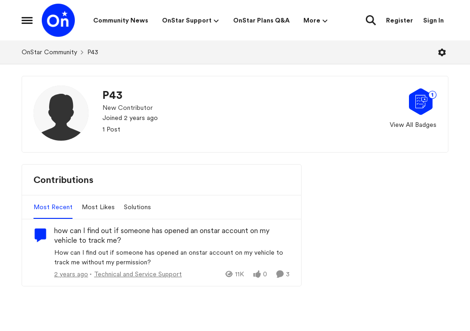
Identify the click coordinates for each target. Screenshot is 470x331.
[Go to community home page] (58, 20)
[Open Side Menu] (27, 20)
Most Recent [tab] (53, 207)
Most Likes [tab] (98, 207)
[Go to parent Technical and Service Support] (136, 274)
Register (399, 20)
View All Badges (413, 124)
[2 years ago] (71, 274)
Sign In (433, 20)
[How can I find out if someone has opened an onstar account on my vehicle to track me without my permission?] (172, 257)
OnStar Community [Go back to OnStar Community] (49, 52)
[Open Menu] (442, 52)
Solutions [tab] (137, 207)
